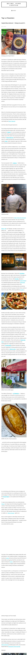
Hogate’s (22, 289)
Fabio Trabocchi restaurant (20, 217)
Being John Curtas (14, 4)
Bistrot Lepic (12, 349)
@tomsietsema (5, 644)
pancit (7, 558)
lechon (11, 561)
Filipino (3, 504)
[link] (14, 212)
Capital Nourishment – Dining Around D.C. (13, 23)
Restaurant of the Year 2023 (14, 646)
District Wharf (23, 280)
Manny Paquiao (11, 513)
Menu (14, 10)
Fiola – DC (3, 228)
